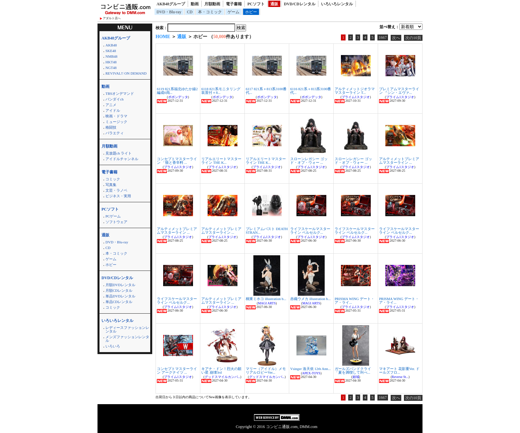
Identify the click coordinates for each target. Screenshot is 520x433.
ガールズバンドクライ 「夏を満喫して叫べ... (353, 370)
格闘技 (110, 127)
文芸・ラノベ (116, 190)
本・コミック (210, 12)
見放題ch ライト (118, 153)
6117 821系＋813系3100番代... (266, 90)
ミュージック (116, 122)
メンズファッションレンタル (127, 338)
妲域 (356, 377)
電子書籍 (234, 4)
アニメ (110, 105)
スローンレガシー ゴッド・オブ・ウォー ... (309, 160)
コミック (112, 179)
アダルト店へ (112, 18)
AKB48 (111, 45)
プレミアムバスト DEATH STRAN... (267, 230)
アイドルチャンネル (121, 159)
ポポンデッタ (178, 97)
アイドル (112, 110)
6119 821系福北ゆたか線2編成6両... (177, 90)
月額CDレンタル (118, 290)
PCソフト (256, 4)
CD (190, 12)
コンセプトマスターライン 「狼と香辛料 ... (177, 160)
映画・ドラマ (116, 116)
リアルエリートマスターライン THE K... (221, 160)
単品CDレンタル (118, 302)
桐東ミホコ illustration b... (266, 299)
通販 (274, 4)
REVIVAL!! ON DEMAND (126, 73)
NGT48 (111, 68)
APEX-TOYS (311, 373)
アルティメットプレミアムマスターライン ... (399, 160)
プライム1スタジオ (356, 97)
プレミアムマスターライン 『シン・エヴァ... (399, 90)
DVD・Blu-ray (169, 12)
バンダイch (114, 99)
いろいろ (112, 346)
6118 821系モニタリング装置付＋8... (220, 90)
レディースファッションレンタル (127, 329)
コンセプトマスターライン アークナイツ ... (177, 370)
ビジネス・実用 (118, 196)
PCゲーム (113, 216)
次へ (396, 37)
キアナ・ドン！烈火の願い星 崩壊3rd (221, 370)
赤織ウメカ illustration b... (310, 299)
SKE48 (110, 51)
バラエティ (114, 133)
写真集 (110, 185)
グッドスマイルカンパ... (222, 377)
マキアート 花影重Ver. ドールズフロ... (399, 370)
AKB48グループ (171, 4)
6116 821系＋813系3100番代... (310, 90)
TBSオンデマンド (119, 93)
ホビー (251, 12)
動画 (195, 4)
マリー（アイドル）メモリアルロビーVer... (266, 370)
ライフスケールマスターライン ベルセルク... (310, 230)
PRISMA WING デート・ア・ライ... (354, 300)
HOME (163, 36)
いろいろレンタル (337, 4)
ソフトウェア (116, 222)
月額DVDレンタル (120, 285)
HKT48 (111, 62)
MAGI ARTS (267, 303)
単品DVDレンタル (120, 296)
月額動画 (212, 4)
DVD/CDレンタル (299, 4)
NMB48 (111, 56)
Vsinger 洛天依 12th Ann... (310, 369)
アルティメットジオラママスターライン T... (355, 90)
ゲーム (233, 12)
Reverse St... (400, 377)
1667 (383, 37)
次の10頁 (413, 37)
